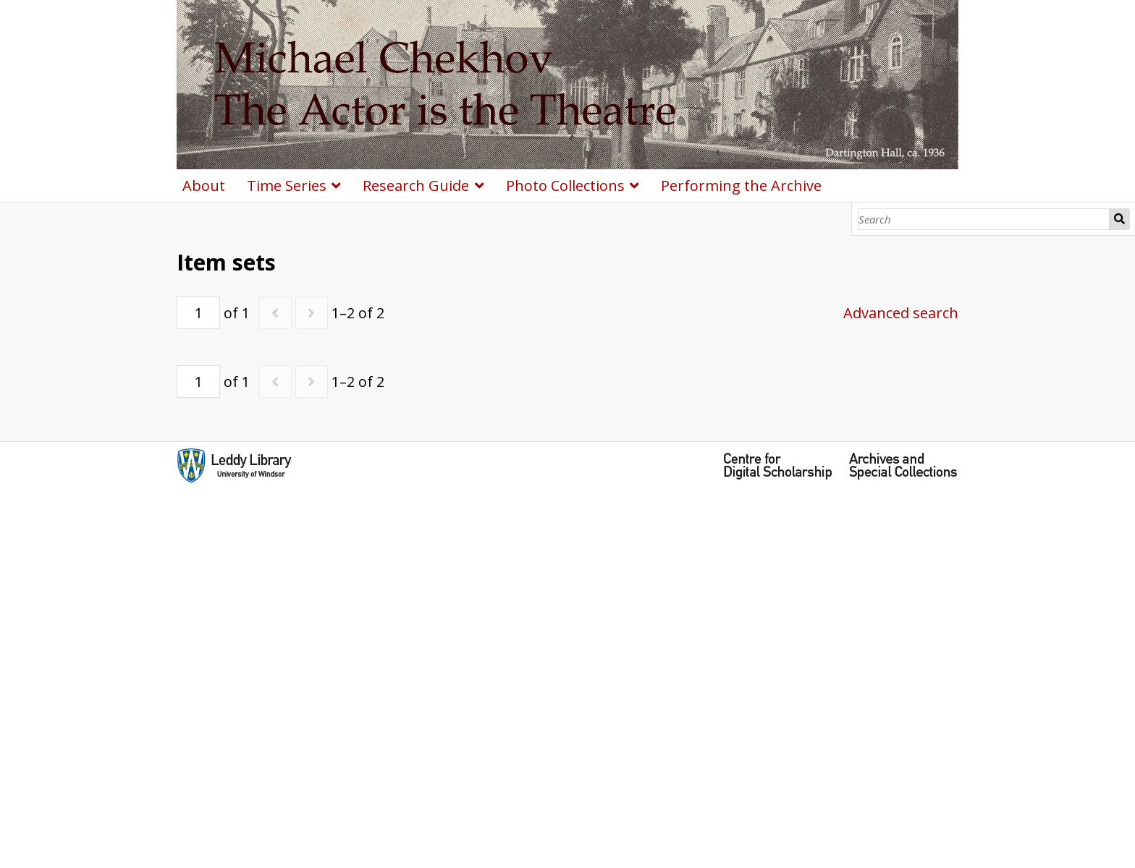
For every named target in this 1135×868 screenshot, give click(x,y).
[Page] (198, 313)
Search (1120, 219)
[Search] (984, 219)
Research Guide (416, 185)
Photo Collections (565, 185)
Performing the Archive (741, 185)
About (203, 185)
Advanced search (900, 313)
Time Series (286, 185)
